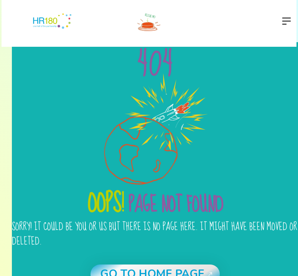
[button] (284, 21)
